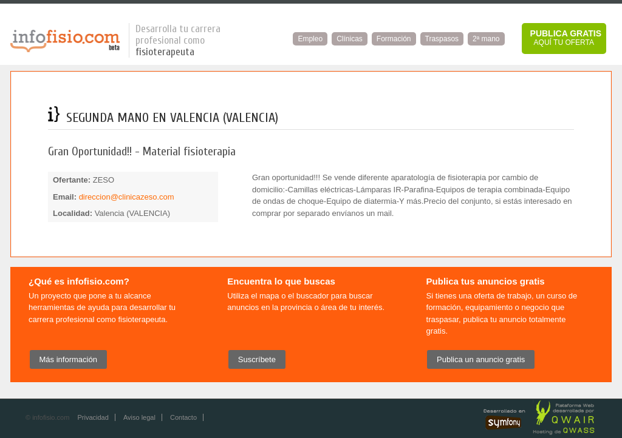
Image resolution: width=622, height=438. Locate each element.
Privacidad (92, 417)
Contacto (183, 417)
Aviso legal (139, 417)
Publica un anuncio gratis (481, 359)
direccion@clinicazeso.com (126, 196)
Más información (68, 359)
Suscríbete (257, 359)
